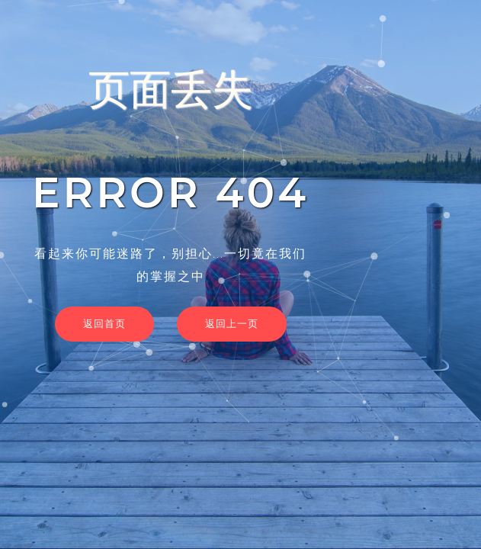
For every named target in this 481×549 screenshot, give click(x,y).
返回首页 (104, 323)
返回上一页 (231, 323)
